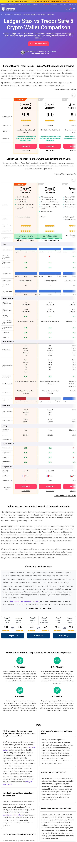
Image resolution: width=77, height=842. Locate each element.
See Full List (26, 305)
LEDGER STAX (50, 108)
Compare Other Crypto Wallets (65, 89)
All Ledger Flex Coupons (25, 240)
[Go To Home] (2, 14)
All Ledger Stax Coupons (50, 240)
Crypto (7, 14)
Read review (26, 150)
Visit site (25, 146)
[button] (70, 9)
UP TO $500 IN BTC (26, 236)
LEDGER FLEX (26, 108)
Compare (13, 636)
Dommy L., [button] (34, 51)
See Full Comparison (38, 44)
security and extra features (13, 815)
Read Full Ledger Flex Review (38, 608)
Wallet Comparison (16, 14)
